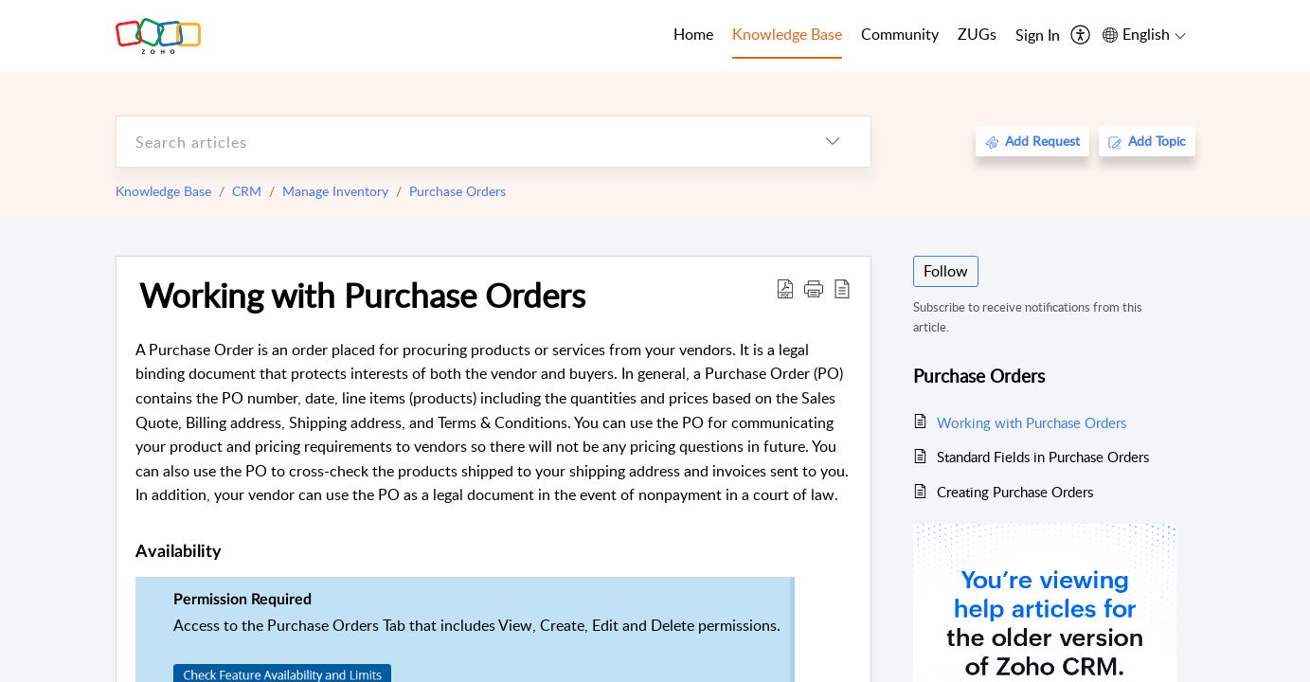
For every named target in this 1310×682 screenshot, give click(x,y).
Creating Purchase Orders (1015, 491)
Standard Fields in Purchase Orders (1043, 456)
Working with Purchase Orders (362, 295)
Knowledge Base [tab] (787, 34)
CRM (246, 191)
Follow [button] (946, 270)
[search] (456, 142)
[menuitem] (1037, 36)
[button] (813, 288)
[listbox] (832, 142)
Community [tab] (900, 34)
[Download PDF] (785, 288)
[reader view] (842, 288)
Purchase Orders (457, 191)
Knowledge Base (163, 191)
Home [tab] (693, 34)
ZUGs (977, 34)
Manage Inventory (335, 191)
